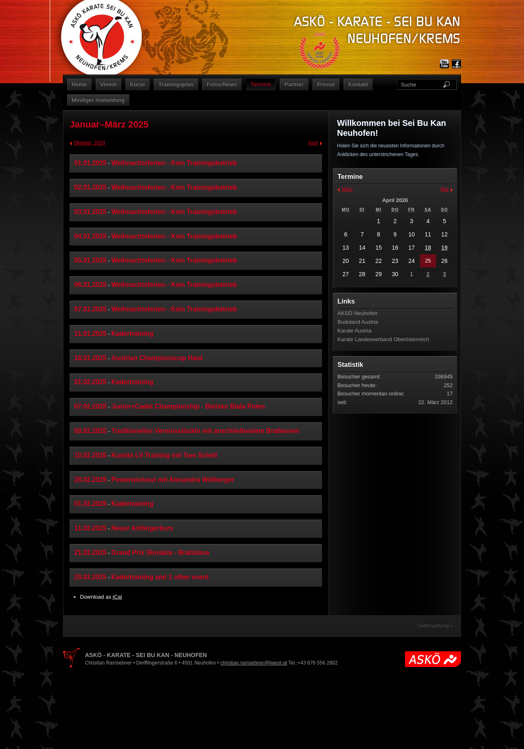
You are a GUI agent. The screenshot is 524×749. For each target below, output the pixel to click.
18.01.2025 (90, 357)
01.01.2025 (90, 162)
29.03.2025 (90, 576)
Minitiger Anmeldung (98, 100)
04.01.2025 (90, 236)
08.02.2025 (90, 430)
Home (79, 84)
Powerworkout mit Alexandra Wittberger (173, 479)
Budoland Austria (357, 322)
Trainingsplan (175, 84)
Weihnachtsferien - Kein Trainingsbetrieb (174, 162)
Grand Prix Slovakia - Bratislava (160, 552)
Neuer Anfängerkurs (142, 528)
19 (444, 247)
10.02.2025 (90, 455)
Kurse (138, 84)
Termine (260, 84)
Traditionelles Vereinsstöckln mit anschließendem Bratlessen (205, 430)
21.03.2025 (90, 552)
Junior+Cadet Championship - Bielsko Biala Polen (188, 406)
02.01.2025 (90, 187)
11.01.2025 (90, 333)
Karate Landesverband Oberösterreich (383, 339)
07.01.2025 (90, 309)
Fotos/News (222, 84)
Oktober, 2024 (89, 143)
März (347, 189)
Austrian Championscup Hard (157, 357)
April (313, 143)
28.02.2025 (90, 479)
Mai (445, 189)
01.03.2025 (90, 503)
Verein (108, 84)
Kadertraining (132, 333)
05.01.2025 (90, 260)
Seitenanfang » (435, 625)
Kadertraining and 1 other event (160, 576)
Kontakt (358, 84)
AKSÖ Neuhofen (357, 313)
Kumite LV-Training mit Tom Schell (164, 455)
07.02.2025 (90, 406)
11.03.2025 (90, 528)
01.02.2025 (90, 381)
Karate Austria (354, 331)
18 (428, 247)
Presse (326, 84)
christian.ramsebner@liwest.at (254, 663)
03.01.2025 (90, 211)
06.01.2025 (90, 284)
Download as (101, 597)
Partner (293, 84)
